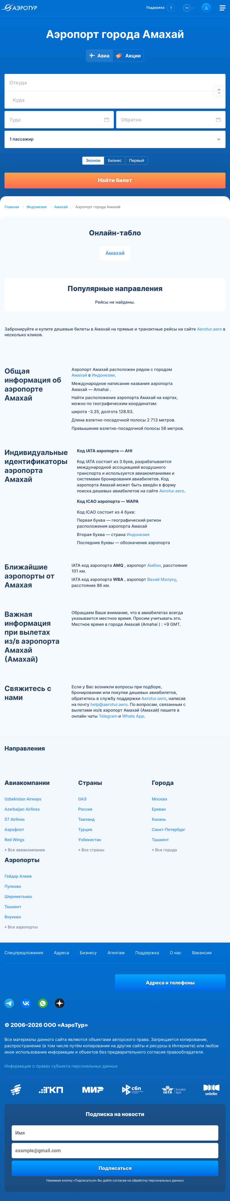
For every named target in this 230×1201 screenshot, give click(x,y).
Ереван (159, 809)
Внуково (12, 917)
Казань (159, 819)
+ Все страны (91, 850)
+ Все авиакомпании (24, 850)
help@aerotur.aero (109, 704)
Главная (11, 207)
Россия (85, 809)
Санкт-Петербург (168, 829)
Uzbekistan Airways (22, 799)
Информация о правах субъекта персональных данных (61, 1066)
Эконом (93, 160)
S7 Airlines (14, 819)
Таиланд (86, 819)
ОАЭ (82, 799)
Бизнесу (88, 952)
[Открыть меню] (223, 7)
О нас (175, 952)
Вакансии (201, 952)
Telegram (108, 716)
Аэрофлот (14, 829)
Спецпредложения (23, 952)
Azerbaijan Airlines (22, 809)
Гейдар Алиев (18, 876)
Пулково (12, 886)
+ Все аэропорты (21, 927)
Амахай (61, 207)
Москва (159, 799)
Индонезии (103, 375)
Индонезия (37, 207)
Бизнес (115, 160)
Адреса (61, 952)
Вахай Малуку (161, 579)
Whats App (133, 716)
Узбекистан (89, 840)
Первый (136, 160)
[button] (160, 8)
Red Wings (14, 840)
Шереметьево (18, 896)
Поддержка (147, 952)
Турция (85, 829)
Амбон (154, 565)
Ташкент (160, 840)
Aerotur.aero (209, 329)
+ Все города (164, 850)
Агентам (116, 952)
